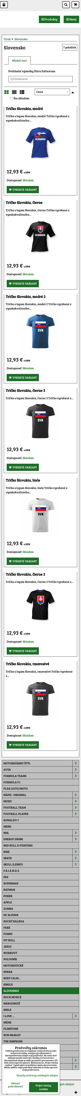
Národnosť (11, 1003)
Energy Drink (41, 839)
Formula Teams (41, 776)
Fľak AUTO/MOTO (15, 788)
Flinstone (10, 1028)
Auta (41, 769)
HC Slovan (10, 915)
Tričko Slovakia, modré (24, 108)
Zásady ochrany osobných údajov (37, 1075)
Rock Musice (12, 997)
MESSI (7, 826)
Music (41, 801)
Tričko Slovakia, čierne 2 (25, 574)
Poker (7, 896)
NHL (41, 833)
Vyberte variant (23, 189)
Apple (7, 902)
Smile (7, 1009)
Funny (8, 934)
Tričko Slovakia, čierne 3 (25, 390)
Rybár (7, 972)
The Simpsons (12, 1041)
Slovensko (11, 991)
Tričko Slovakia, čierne (24, 202)
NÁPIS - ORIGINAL (41, 795)
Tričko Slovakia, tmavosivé (27, 663)
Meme (7, 1022)
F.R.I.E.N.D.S (11, 870)
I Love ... (41, 1016)
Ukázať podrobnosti (15, 1085)
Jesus (7, 946)
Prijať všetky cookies (43, 1087)
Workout (10, 953)
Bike (41, 852)
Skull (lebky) (41, 864)
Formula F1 (11, 782)
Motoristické (13, 965)
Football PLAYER (41, 814)
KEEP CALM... (12, 978)
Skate (41, 858)
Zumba (8, 908)
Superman (10, 883)
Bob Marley (12, 1035)
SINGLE (8, 984)
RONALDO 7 (11, 820)
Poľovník (10, 959)
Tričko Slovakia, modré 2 (25, 296)
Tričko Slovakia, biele (23, 480)
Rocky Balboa (13, 921)
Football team (41, 807)
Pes (5, 877)
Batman (9, 889)
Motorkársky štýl (41, 763)
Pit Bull (9, 940)
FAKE (6, 927)
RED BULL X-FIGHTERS (18, 845)
